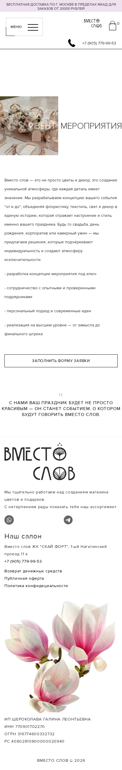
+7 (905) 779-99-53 (23, 561)
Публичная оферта (24, 578)
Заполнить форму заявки (61, 360)
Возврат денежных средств (33, 571)
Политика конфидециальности (36, 585)
